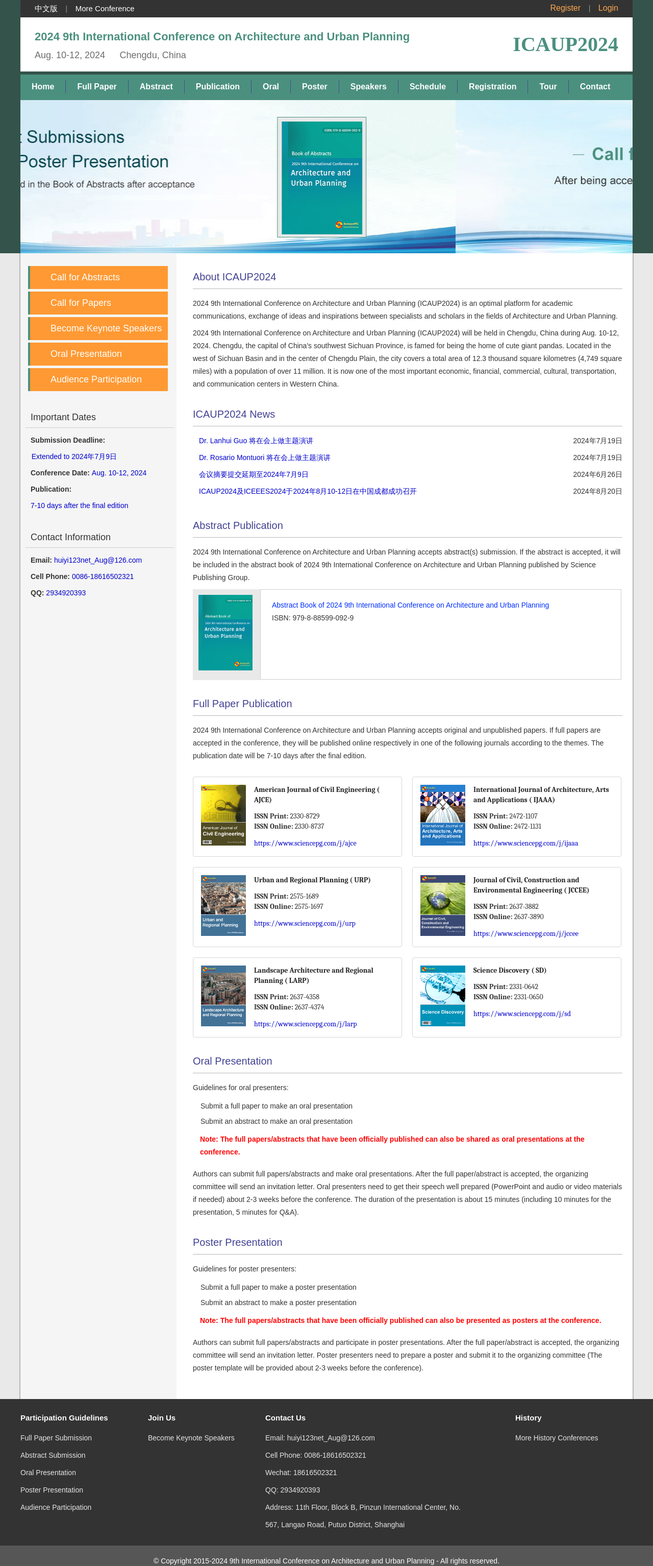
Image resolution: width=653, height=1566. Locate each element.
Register (565, 8)
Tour (548, 86)
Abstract (156, 86)
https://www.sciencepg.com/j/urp (305, 923)
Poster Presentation (51, 1480)
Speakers (368, 86)
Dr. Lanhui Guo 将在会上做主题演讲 (256, 441)
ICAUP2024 (565, 44)
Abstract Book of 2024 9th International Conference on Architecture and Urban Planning (410, 605)
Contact (595, 86)
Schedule (428, 86)
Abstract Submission (53, 1445)
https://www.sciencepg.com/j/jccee (526, 933)
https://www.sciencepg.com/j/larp (305, 1024)
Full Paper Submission (56, 1428)
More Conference (105, 8)
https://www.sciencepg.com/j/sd (522, 1013)
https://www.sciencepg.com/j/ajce (305, 843)
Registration (492, 86)
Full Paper (96, 86)
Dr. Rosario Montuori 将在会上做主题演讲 (265, 457)
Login (608, 8)
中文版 (46, 8)
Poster (315, 86)
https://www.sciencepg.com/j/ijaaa (526, 843)
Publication (218, 86)
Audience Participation (96, 379)
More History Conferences (556, 1428)
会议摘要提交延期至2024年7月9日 (254, 474)
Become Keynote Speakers (106, 328)
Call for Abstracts (85, 277)
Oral (271, 86)
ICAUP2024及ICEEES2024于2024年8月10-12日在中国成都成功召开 (308, 491)
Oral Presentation (86, 354)
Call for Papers (81, 303)
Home (43, 86)
